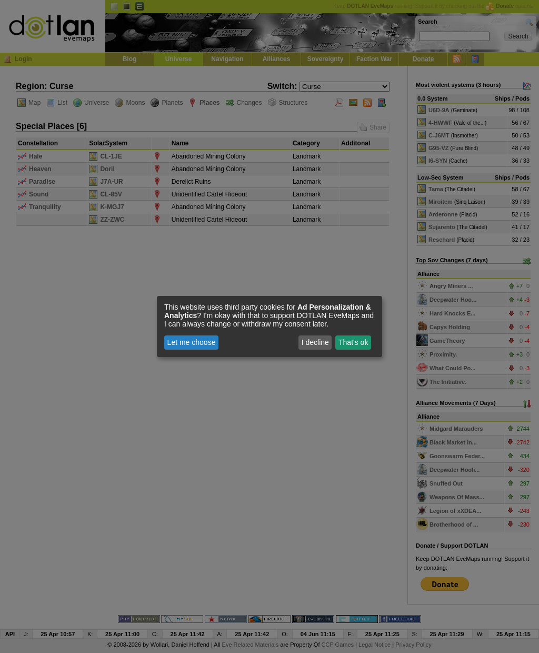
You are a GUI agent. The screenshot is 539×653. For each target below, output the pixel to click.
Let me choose (191, 342)
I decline (315, 342)
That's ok (353, 342)
